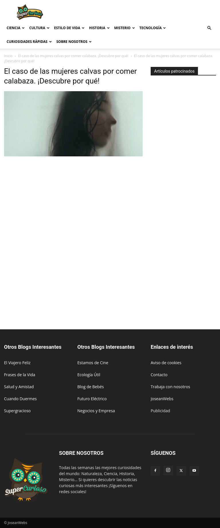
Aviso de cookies (166, 362)
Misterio (124, 27)
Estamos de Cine (92, 362)
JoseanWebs (162, 398)
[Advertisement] (149, 12)
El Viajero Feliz (17, 362)
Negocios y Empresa (96, 410)
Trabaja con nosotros (170, 386)
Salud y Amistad (19, 386)
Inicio (8, 55)
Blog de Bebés (90, 386)
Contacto (159, 374)
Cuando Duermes (20, 398)
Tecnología (153, 27)
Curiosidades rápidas (29, 41)
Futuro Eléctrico (92, 398)
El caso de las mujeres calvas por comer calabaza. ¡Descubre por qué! (73, 55)
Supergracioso (17, 410)
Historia (99, 27)
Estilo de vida (69, 27)
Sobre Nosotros (74, 41)
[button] (209, 28)
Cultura (39, 27)
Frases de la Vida (19, 374)
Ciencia (16, 27)
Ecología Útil (88, 374)
